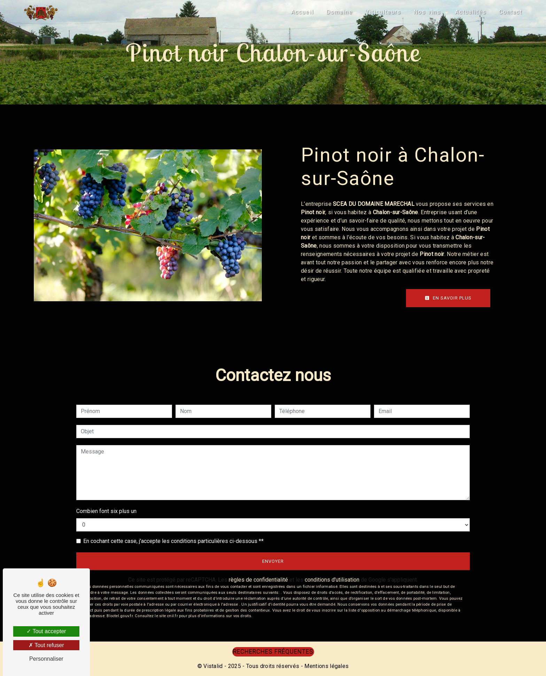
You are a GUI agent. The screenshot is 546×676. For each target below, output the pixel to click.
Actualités (470, 12)
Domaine (339, 12)
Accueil (302, 12)
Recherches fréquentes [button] (273, 651)
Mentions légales (326, 666)
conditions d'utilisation (332, 579)
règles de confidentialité (258, 579)
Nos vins (427, 12)
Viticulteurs (383, 12)
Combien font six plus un (106, 511)
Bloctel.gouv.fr (119, 616)
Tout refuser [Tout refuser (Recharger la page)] (46, 645)
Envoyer (273, 561)
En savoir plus (448, 298)
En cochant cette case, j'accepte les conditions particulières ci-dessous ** (173, 541)
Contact (510, 12)
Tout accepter (46, 631)
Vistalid (213, 666)
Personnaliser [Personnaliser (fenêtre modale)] (46, 659)
